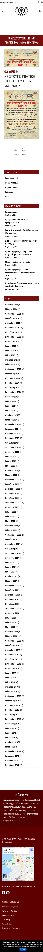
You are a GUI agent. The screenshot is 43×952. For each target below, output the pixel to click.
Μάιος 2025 (10, 355)
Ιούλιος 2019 (10, 673)
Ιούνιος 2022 (10, 516)
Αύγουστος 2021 (12, 558)
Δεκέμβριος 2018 (12, 705)
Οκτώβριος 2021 (12, 549)
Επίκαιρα (9, 192)
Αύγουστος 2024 (12, 397)
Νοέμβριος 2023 (12, 438)
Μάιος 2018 (10, 737)
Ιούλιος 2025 (10, 346)
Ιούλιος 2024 (10, 401)
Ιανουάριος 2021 (12, 590)
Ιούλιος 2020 (10, 618)
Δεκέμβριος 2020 (12, 595)
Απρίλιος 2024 (11, 415)
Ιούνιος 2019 (10, 677)
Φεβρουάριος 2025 (13, 369)
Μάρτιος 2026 (11, 309)
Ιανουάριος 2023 (12, 484)
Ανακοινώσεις (11, 183)
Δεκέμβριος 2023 (12, 433)
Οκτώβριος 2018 (12, 714)
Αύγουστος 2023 (12, 452)
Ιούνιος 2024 (10, 406)
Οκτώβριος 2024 (12, 387)
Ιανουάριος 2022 (12, 539)
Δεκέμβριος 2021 (12, 544)
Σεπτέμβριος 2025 (13, 337)
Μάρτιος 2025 (11, 364)
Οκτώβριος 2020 (12, 604)
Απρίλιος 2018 (11, 742)
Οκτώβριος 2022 (12, 498)
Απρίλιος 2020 (11, 631)
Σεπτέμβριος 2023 (13, 447)
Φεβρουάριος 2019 (13, 696)
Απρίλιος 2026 (11, 304)
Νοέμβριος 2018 (12, 710)
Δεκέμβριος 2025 (12, 323)
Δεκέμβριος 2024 (12, 378)
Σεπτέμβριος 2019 (13, 664)
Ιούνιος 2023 (10, 461)
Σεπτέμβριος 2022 (13, 502)
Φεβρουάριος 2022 (13, 535)
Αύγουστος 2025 (12, 341)
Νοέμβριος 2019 (12, 654)
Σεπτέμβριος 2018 (13, 719)
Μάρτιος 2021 (11, 581)
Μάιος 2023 (10, 466)
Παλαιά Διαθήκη (7, 924)
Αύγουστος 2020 (12, 613)
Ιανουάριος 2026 (12, 318)
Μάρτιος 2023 (11, 475)
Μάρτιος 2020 (11, 636)
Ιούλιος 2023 (10, 456)
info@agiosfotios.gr (8, 2)
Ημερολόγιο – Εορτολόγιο (11, 928)
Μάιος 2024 (10, 410)
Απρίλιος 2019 (11, 687)
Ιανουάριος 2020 (12, 645)
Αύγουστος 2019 (12, 668)
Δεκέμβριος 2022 (12, 489)
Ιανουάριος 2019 (12, 700)
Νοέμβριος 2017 (12, 765)
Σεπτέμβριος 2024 (13, 392)
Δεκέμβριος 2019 (12, 650)
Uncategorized (11, 178)
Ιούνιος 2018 (10, 733)
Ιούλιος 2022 (10, 512)
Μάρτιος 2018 (11, 747)
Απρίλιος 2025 (11, 360)
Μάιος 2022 (10, 521)
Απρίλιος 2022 (11, 525)
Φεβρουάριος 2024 (13, 424)
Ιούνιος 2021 (10, 567)
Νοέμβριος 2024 (12, 383)
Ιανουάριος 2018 (12, 756)
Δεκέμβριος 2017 (12, 760)
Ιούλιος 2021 (10, 562)
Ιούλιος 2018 (10, 728)
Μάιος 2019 (10, 682)
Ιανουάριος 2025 (12, 373)
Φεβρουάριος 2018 (13, 751)
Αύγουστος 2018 (12, 724)
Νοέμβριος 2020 (12, 599)
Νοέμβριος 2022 (12, 493)
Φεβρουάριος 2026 (13, 314)
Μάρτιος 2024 (11, 420)
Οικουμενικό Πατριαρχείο (10, 907)
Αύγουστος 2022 (12, 507)
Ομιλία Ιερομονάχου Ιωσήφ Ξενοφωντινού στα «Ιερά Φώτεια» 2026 (20, 272)
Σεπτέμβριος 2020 (13, 608)
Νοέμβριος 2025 (12, 327)
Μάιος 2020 (10, 627)
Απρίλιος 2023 (11, 470)
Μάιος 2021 (10, 572)
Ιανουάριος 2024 (12, 429)
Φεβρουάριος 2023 (13, 479)
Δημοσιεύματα (11, 187)
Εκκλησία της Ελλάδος (9, 911)
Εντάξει (23, 949)
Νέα (6, 196)
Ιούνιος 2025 (10, 350)
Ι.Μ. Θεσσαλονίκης (8, 915)
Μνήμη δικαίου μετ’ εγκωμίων (18, 262)
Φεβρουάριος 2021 (13, 585)
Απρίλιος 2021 (11, 576)
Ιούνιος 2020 (10, 622)
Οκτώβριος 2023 (12, 443)
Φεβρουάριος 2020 (13, 641)
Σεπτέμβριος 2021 (13, 553)
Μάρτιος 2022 (11, 530)
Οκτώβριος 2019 (12, 659)
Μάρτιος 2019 (11, 691)
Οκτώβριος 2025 (12, 332)
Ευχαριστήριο (11, 212)
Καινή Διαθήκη (6, 920)
